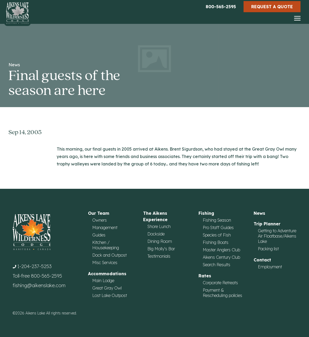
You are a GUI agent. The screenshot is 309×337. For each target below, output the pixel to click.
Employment (270, 266)
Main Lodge (103, 280)
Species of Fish (217, 235)
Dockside (156, 234)
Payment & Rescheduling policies (222, 292)
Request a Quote (272, 6)
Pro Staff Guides (218, 227)
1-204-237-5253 (34, 266)
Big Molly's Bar (161, 248)
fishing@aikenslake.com (39, 285)
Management (104, 227)
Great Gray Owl (107, 288)
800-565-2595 (221, 6)
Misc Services (104, 262)
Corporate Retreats (220, 282)
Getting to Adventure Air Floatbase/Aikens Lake (277, 236)
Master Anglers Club (221, 249)
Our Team (98, 213)
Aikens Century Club (221, 257)
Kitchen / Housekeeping (105, 245)
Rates (204, 275)
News (14, 64)
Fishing (206, 213)
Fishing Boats (215, 242)
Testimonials (158, 256)
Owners (99, 220)
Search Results (216, 264)
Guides (98, 235)
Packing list (268, 248)
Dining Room (159, 241)
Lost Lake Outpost (109, 295)
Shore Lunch (159, 226)
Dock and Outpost (109, 255)
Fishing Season (217, 220)
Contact (262, 259)
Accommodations (107, 273)
